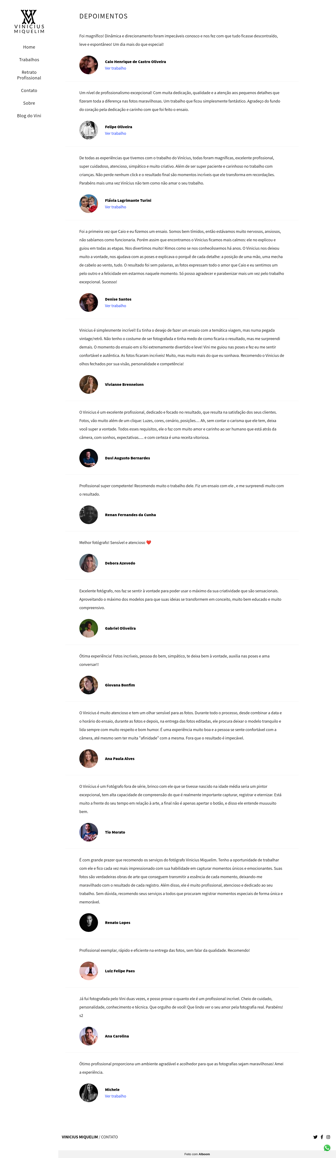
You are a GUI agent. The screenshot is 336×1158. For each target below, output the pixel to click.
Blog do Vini (29, 116)
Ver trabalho (115, 68)
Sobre (29, 103)
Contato (29, 90)
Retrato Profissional (29, 75)
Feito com (197, 1154)
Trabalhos (29, 60)
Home (29, 47)
